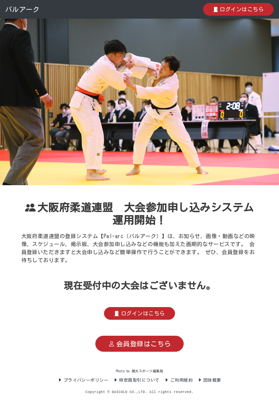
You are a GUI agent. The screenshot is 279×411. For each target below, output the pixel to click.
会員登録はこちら (139, 343)
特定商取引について (136, 380)
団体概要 (209, 380)
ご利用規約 (178, 380)
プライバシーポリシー (83, 380)
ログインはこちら (238, 9)
